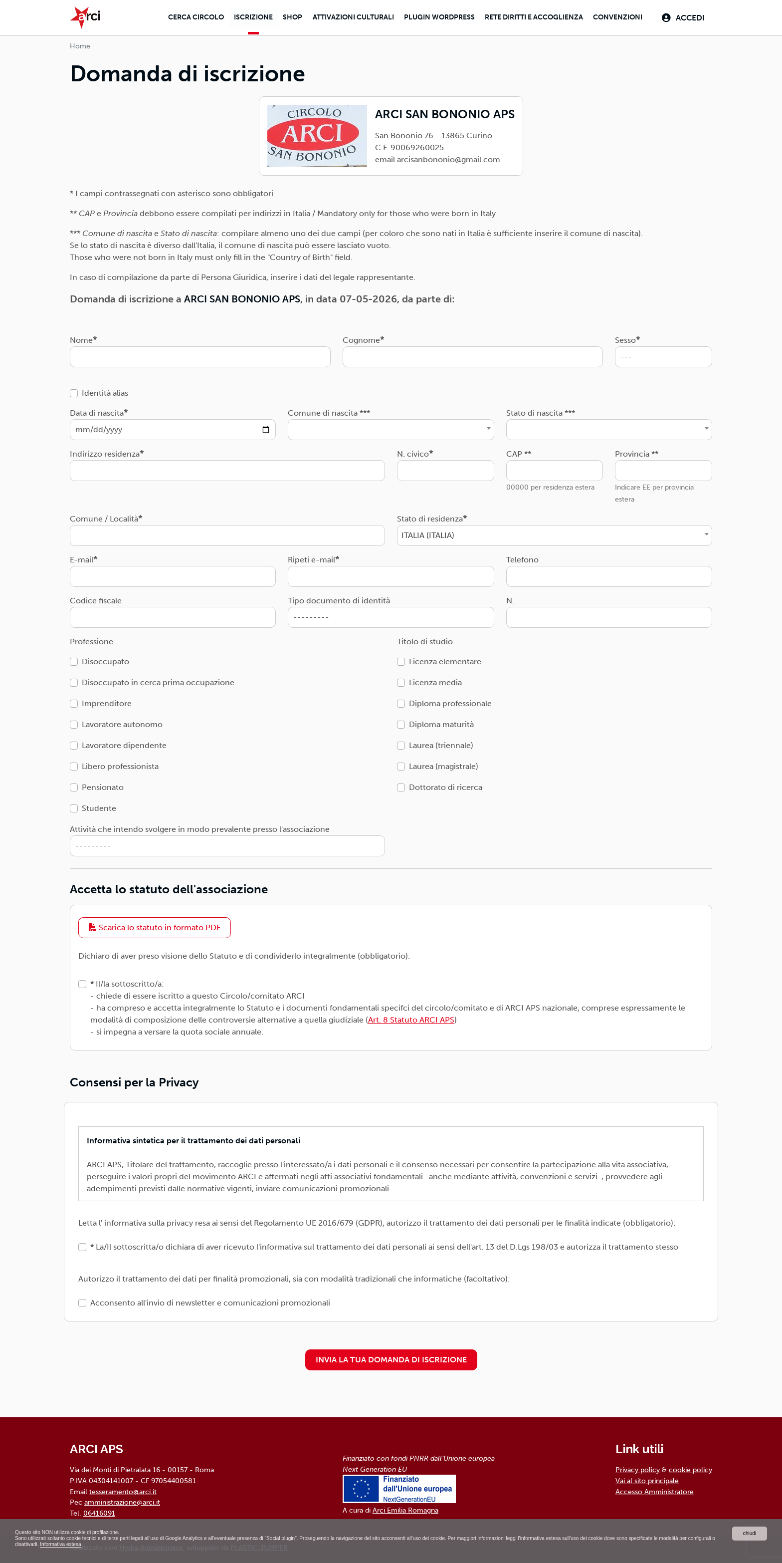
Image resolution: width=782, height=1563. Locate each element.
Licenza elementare (445, 659)
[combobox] (391, 427)
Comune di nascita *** (329, 410)
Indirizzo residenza (105, 451)
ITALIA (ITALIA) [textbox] (427, 532)
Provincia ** (636, 451)
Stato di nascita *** (540, 410)
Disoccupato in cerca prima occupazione (158, 680)
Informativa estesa (203, 1544)
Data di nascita (97, 410)
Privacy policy (637, 1467)
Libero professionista (120, 764)
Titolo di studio (425, 639)
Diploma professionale (450, 701)
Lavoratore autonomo (122, 722)
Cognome (361, 337)
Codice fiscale (96, 598)
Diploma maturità (441, 722)
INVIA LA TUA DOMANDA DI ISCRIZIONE (391, 1357)
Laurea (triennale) (441, 743)
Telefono (522, 557)
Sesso (625, 337)
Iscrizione (241, 16)
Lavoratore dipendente (124, 743)
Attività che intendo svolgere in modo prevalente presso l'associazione (200, 826)
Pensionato (103, 784)
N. (510, 598)
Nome (81, 337)
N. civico (413, 451)
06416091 (99, 1510)
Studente (99, 805)
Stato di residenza (430, 516)
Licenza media (435, 680)
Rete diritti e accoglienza (528, 16)
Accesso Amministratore (654, 1489)
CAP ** (518, 451)
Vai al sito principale (647, 1478)
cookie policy (690, 1467)
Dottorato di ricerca (445, 784)
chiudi (749, 1530)
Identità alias (105, 390)
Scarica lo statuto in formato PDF (154, 925)
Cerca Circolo (183, 16)
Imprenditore (107, 701)
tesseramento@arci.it (123, 1489)
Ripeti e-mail (311, 557)
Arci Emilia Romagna (405, 1508)
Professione (91, 639)
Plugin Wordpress (432, 16)
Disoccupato (105, 659)
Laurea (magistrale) (443, 764)
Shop (283, 16)
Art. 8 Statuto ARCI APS (411, 1017)
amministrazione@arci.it (122, 1500)
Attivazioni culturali (345, 16)
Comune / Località (104, 516)
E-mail (81, 557)
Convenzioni (613, 16)
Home (80, 43)
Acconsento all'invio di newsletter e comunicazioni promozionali (210, 1300)
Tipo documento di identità (339, 598)
